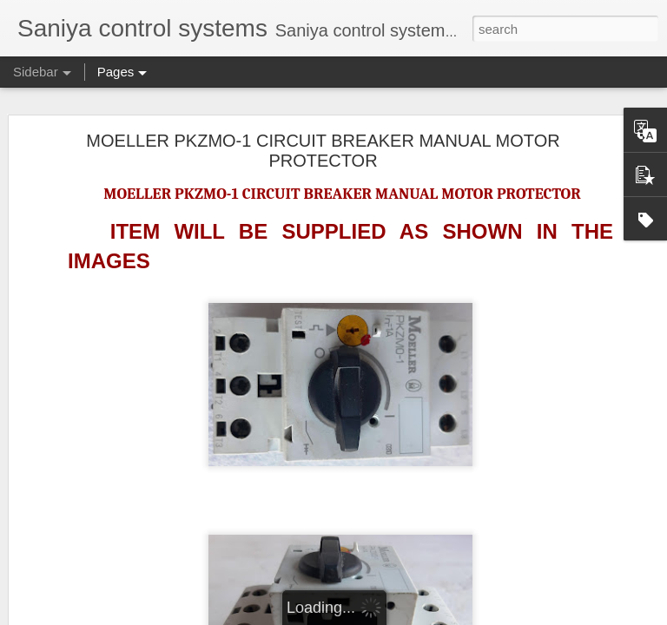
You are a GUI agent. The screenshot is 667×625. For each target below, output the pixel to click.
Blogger (442, 615)
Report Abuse (493, 615)
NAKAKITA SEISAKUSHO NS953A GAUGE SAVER (162, 457)
